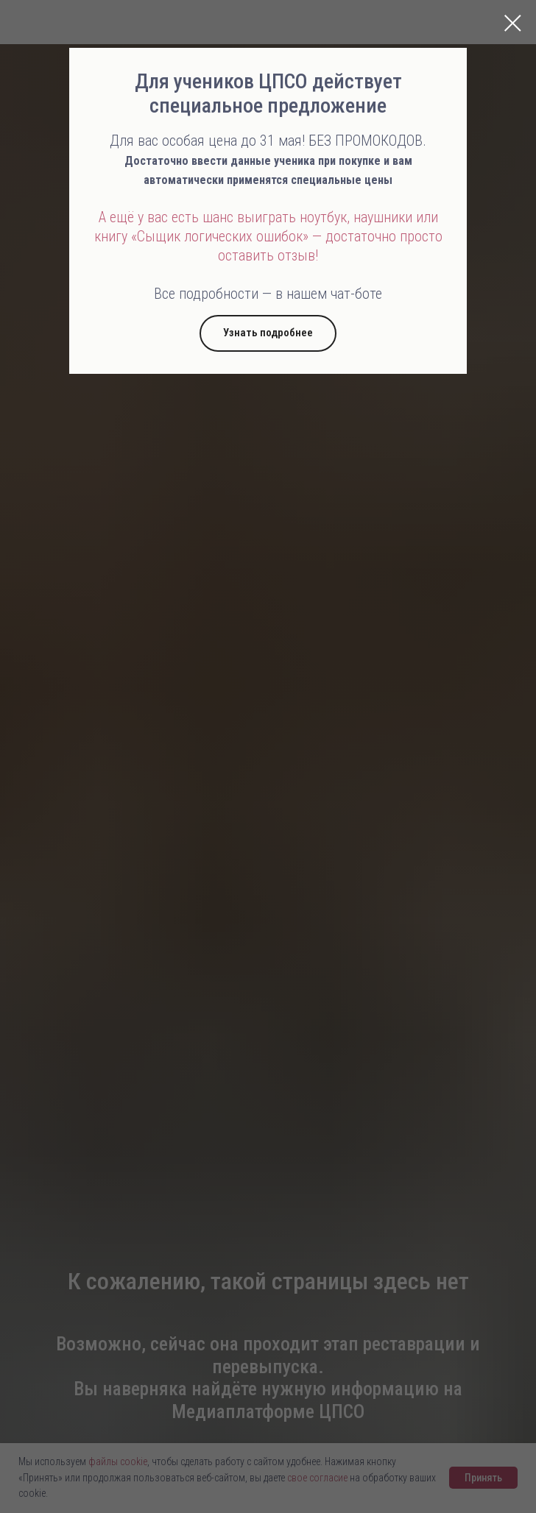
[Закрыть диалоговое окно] (513, 23)
